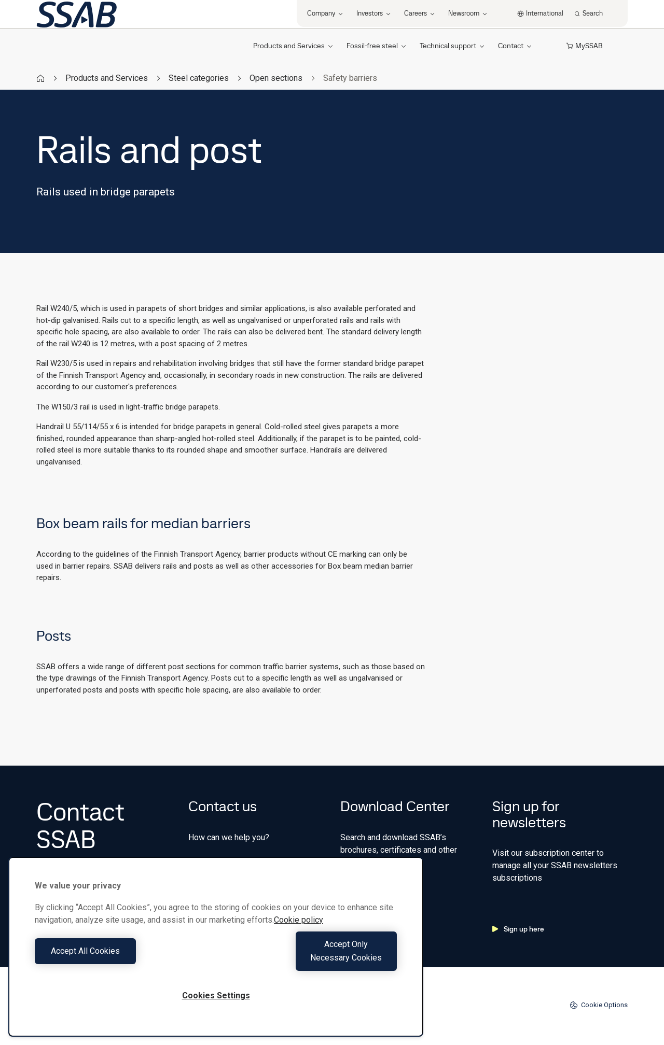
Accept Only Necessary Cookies (309, 958)
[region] (215, 953)
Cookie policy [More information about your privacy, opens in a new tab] (298, 933)
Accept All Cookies (122, 958)
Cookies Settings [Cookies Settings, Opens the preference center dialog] (216, 995)
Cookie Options (599, 1005)
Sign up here (518, 929)
